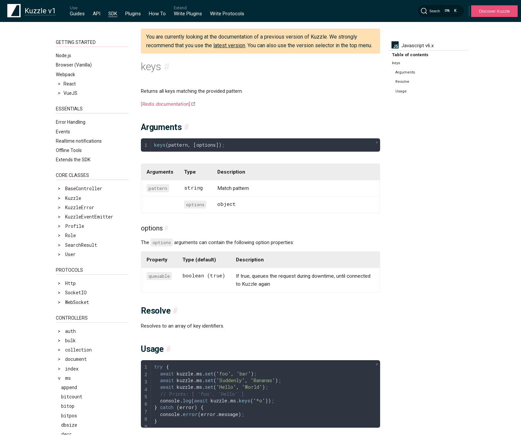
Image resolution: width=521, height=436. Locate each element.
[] (165, 104)
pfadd (67, 218)
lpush (67, 96)
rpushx (69, 331)
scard (67, 359)
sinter (69, 415)
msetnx (69, 171)
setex (67, 396)
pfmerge (70, 237)
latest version (229, 45)
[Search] (441, 11)
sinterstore (75, 424)
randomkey (73, 274)
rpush (67, 321)
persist (70, 190)
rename (69, 284)
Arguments (405, 72)
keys (66, 50)
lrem (66, 124)
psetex (69, 256)
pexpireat (73, 209)
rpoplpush (73, 312)
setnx (67, 406)
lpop (66, 87)
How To (157, 14)
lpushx (69, 106)
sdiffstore (74, 377)
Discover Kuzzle (494, 11)
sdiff (67, 368)
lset (66, 134)
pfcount (70, 227)
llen (66, 77)
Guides (77, 14)
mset (66, 162)
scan (66, 350)
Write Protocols (227, 14)
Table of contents (410, 54)
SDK (112, 14)
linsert (70, 68)
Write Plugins (188, 14)
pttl (66, 265)
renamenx (72, 293)
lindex (69, 59)
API (96, 14)
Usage (401, 91)
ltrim (68, 143)
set (65, 387)
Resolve (402, 81)
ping (66, 246)
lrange (69, 115)
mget (66, 153)
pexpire (70, 200)
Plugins (133, 14)
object (69, 181)
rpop (66, 303)
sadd (66, 340)
